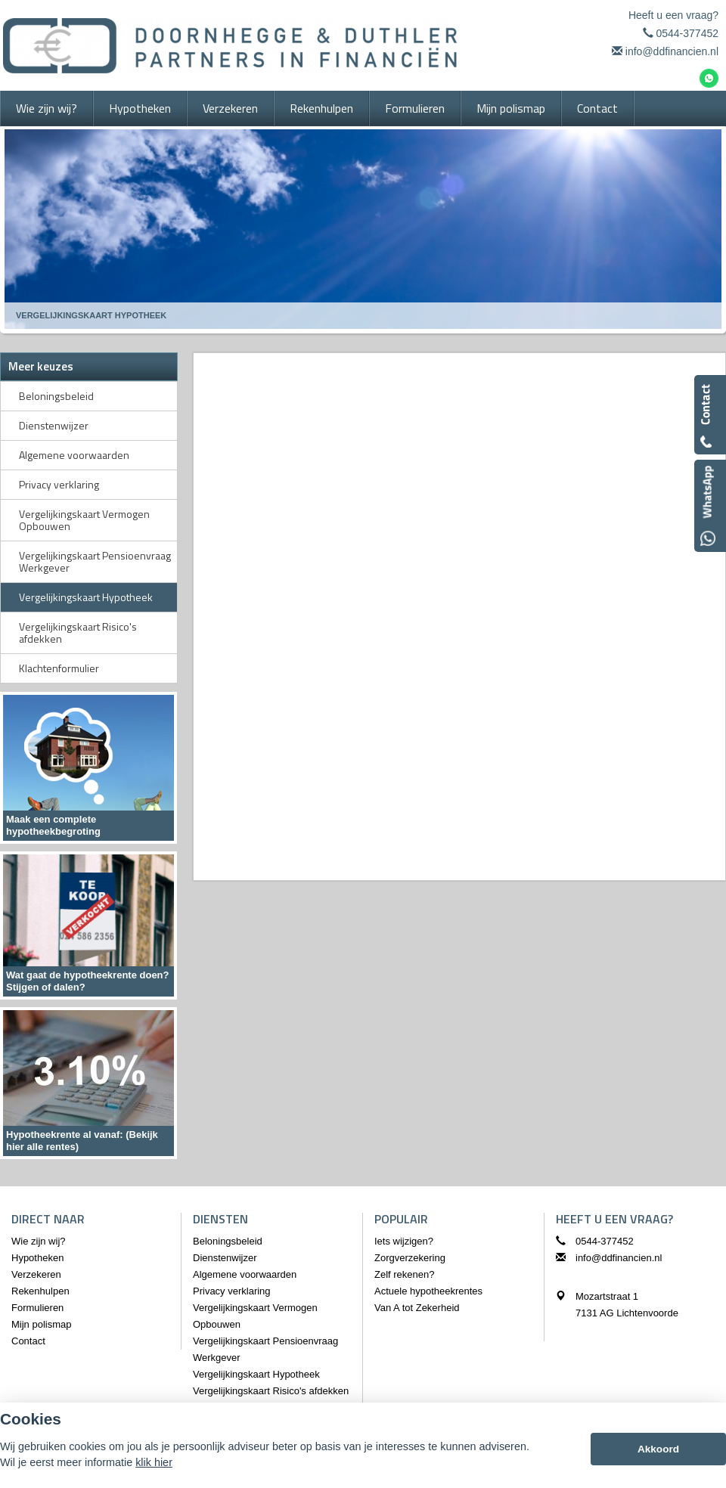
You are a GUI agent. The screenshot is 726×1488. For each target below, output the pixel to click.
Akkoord (658, 1449)
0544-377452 (687, 33)
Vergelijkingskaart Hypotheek (91, 315)
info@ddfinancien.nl (671, 51)
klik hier (153, 1462)
